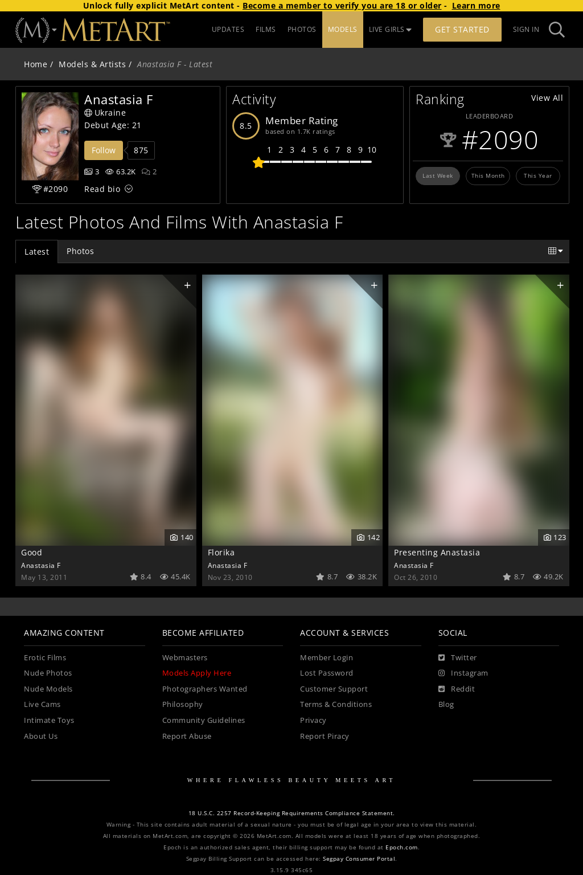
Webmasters (185, 658)
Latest (36, 251)
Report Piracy (325, 736)
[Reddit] (456, 689)
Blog (446, 704)
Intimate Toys (49, 720)
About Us (41, 736)
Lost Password (327, 673)
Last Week (437, 175)
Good (31, 552)
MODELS (343, 29)
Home (35, 64)
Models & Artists (92, 64)
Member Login (326, 658)
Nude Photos (48, 673)
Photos (80, 251)
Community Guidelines (203, 720)
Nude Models (48, 689)
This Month (488, 175)
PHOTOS (302, 29)
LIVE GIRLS (390, 29)
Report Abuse (187, 736)
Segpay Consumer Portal (359, 858)
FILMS (266, 29)
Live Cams (42, 704)
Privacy (313, 720)
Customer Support (334, 689)
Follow (104, 150)
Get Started (462, 29)
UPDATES (228, 29)
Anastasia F (41, 565)
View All (547, 97)
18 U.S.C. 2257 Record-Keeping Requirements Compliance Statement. (291, 813)
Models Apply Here (197, 673)
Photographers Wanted (205, 689)
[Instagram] (463, 673)
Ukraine (105, 112)
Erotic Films (45, 658)
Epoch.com (401, 847)
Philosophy (182, 704)
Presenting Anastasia (437, 552)
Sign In (526, 29)
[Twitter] (457, 658)
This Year (538, 175)
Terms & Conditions (336, 704)
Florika (221, 552)
